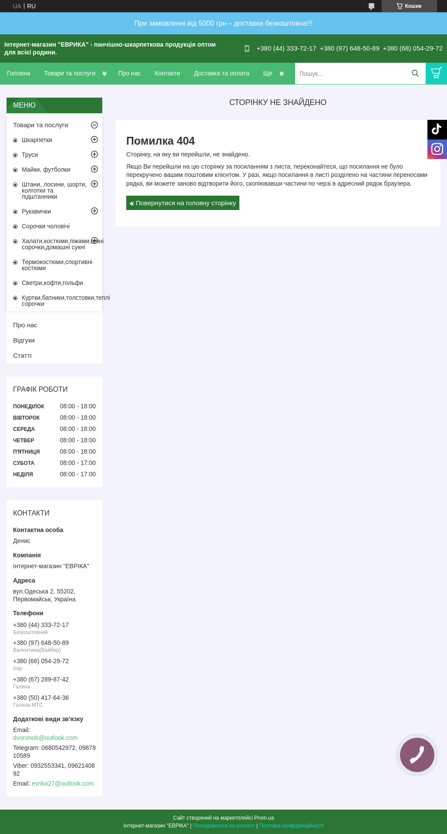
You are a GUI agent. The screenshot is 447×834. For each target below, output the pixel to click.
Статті (22, 355)
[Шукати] (415, 73)
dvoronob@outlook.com (45, 737)
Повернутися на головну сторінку (186, 203)
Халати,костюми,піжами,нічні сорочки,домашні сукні (62, 244)
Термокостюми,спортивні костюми (57, 264)
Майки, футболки (46, 169)
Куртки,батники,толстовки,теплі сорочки (62, 300)
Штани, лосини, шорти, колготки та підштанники (54, 190)
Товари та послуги (69, 73)
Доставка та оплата (221, 73)
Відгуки (24, 340)
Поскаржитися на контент (224, 826)
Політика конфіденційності (291, 826)
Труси (30, 154)
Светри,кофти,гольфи (52, 282)
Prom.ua (264, 818)
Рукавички (36, 211)
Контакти (167, 73)
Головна (18, 73)
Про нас (129, 73)
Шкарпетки (37, 139)
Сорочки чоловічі (46, 226)
